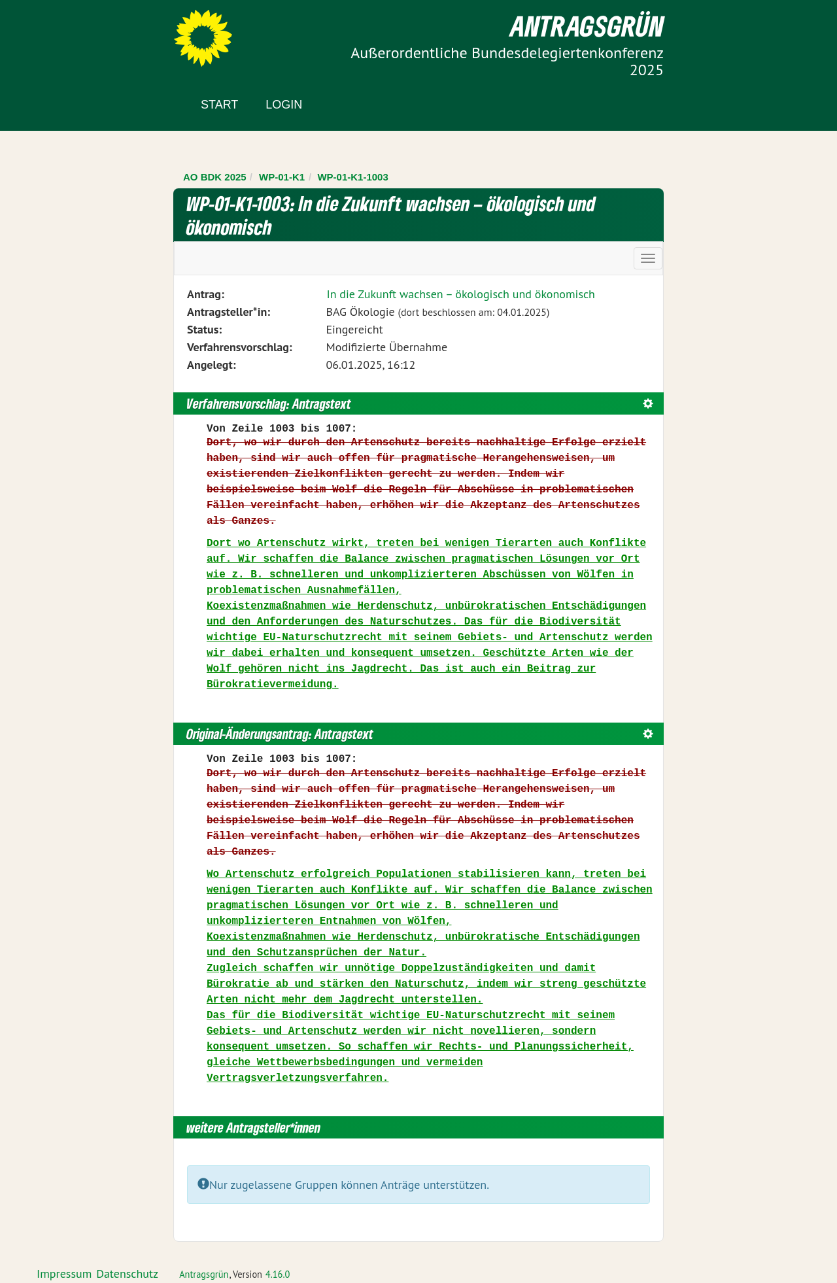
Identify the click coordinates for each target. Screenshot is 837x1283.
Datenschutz (127, 1273)
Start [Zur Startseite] (219, 104)
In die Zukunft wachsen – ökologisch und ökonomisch (460, 293)
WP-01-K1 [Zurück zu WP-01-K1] (282, 176)
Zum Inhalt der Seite (58, 32)
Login (283, 104)
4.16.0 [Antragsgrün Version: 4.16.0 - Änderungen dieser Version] (277, 1274)
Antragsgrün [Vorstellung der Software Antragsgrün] (203, 1274)
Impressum (64, 1273)
